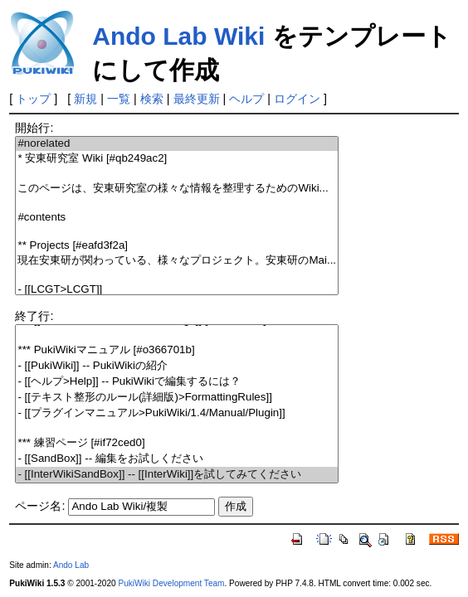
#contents (177, 218)
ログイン (297, 98)
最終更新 (196, 98)
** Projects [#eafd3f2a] (177, 246)
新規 (85, 98)
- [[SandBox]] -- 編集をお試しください (177, 459)
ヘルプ (246, 98)
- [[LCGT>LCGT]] (177, 290)
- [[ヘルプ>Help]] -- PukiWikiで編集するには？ (177, 382)
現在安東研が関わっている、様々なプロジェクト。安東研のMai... (177, 261)
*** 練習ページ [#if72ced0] (177, 443)
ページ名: (40, 505)
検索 (151, 98)
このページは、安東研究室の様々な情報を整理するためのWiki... (177, 189)
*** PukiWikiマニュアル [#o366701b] (177, 350)
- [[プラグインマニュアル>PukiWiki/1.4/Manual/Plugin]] (177, 413)
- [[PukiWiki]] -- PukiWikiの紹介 (177, 366)
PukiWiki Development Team (171, 583)
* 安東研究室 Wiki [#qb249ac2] (177, 159)
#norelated (177, 144)
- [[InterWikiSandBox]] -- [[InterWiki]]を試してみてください (177, 475)
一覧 (118, 98)
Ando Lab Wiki (178, 36)
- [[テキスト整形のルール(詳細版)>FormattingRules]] (177, 397)
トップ (33, 98)
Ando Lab (71, 565)
